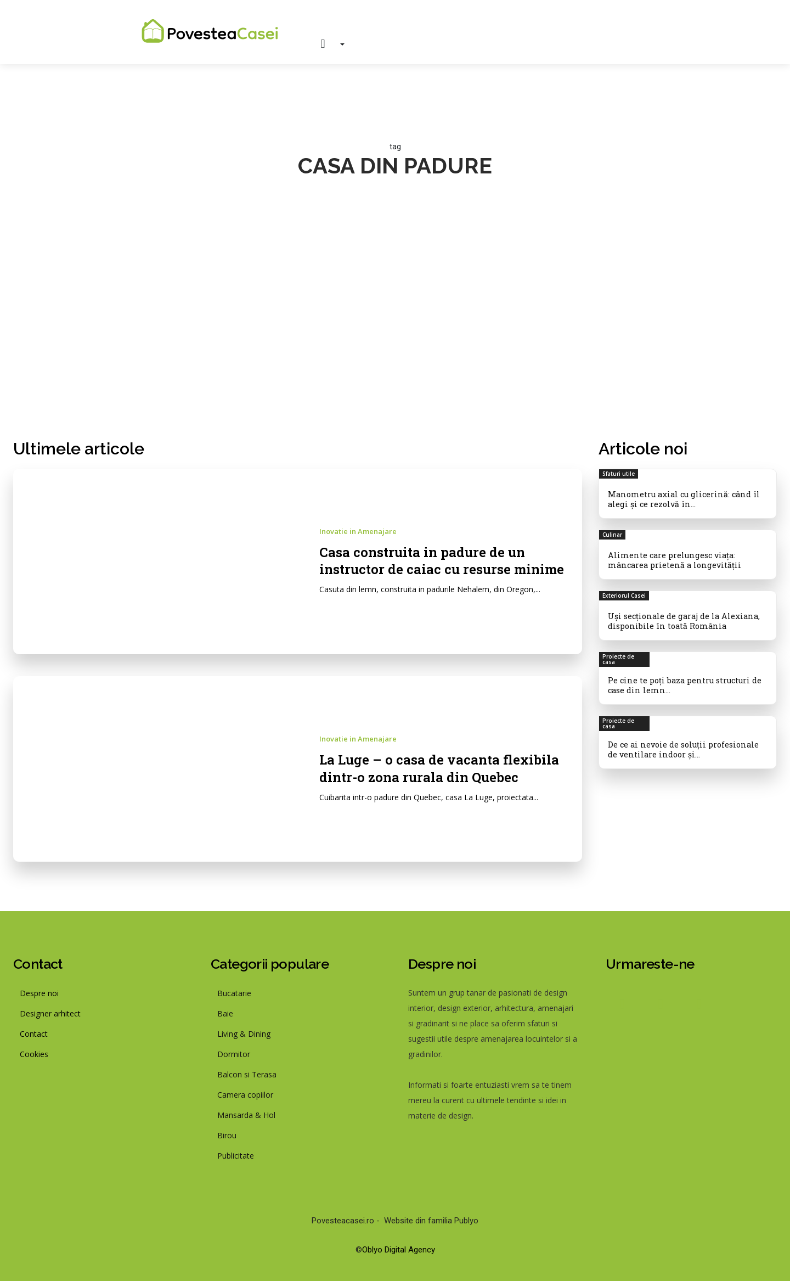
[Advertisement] (395, 319)
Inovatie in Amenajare (358, 531)
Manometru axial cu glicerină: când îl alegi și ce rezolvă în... (681, 498)
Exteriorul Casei (624, 593)
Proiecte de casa (618, 655)
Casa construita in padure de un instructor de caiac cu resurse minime (449, 560)
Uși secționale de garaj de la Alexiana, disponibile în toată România (681, 618)
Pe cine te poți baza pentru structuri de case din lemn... (682, 681)
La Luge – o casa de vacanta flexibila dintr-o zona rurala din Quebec (447, 767)
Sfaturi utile (618, 473)
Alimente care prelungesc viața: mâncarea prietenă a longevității (672, 558)
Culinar (612, 533)
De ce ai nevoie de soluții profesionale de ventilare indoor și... (686, 744)
